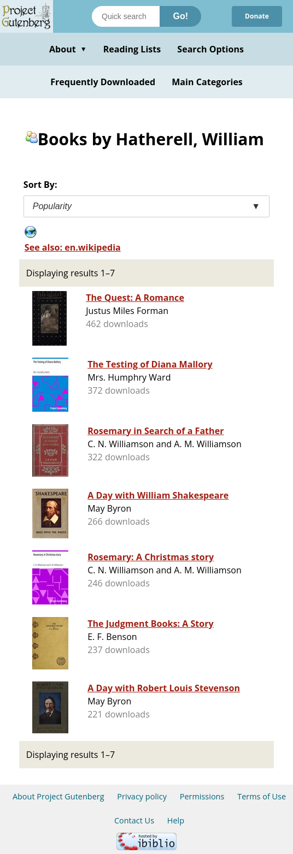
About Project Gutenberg (58, 796)
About (68, 49)
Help (175, 820)
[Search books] (126, 16)
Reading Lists (132, 49)
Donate (257, 16)
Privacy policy (142, 796)
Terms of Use (261, 796)
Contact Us (134, 820)
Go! (180, 16)
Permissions (202, 796)
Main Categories (207, 82)
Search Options (210, 49)
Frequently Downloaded (102, 82)
